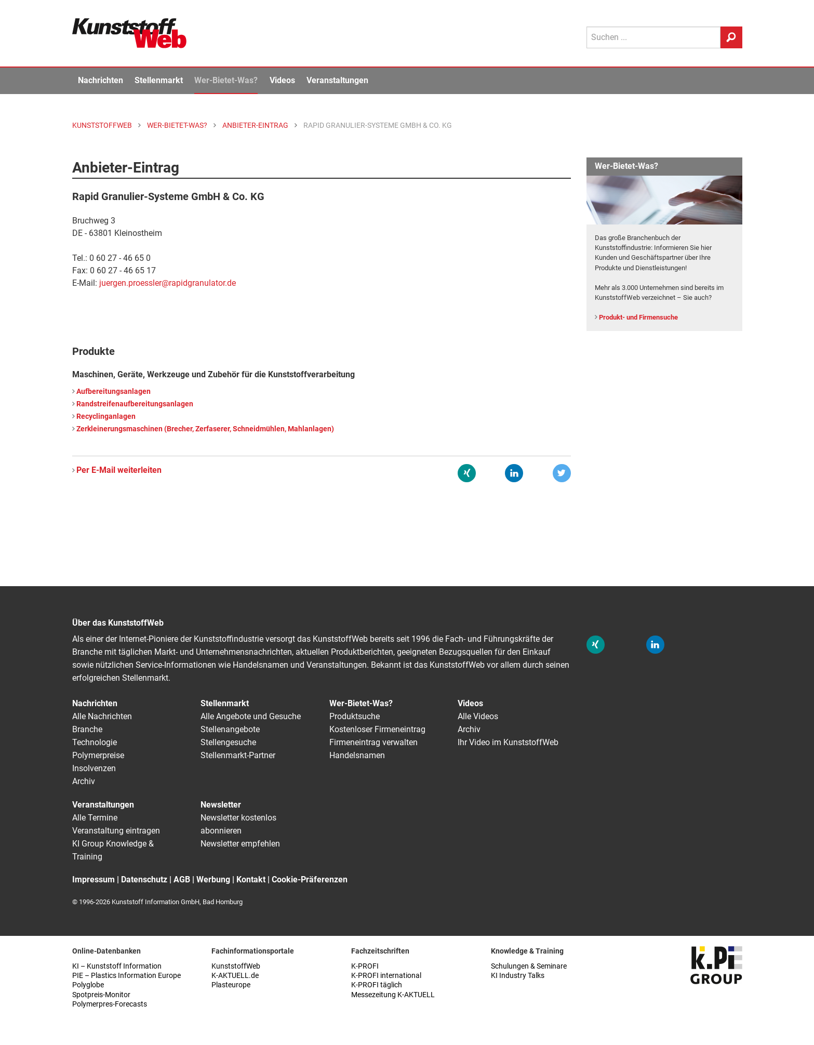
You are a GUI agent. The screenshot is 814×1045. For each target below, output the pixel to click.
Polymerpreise (98, 755)
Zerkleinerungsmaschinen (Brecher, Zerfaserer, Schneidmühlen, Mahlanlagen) (205, 429)
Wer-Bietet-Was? (226, 80)
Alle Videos (478, 716)
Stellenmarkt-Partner (238, 755)
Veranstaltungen (337, 80)
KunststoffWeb (235, 966)
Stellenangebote (230, 729)
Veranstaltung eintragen (116, 831)
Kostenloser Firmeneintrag (377, 729)
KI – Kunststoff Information (117, 966)
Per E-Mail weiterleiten (119, 470)
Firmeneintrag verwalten (373, 742)
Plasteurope (230, 985)
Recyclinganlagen (106, 416)
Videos (282, 80)
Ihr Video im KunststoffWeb (508, 742)
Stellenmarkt (159, 80)
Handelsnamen (357, 755)
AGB (182, 879)
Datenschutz (144, 879)
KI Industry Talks (517, 975)
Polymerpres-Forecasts (109, 1004)
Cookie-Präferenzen (310, 879)
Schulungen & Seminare (529, 966)
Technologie (94, 742)
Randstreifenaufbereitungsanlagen (134, 404)
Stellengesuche (228, 742)
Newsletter (221, 805)
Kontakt (250, 879)
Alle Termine (94, 818)
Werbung (213, 879)
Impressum (93, 879)
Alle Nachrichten (102, 716)
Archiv (83, 781)
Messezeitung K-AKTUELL (393, 994)
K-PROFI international (386, 975)
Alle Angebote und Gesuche (251, 716)
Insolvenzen (94, 768)
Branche (87, 729)
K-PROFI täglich (376, 985)
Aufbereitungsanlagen (113, 391)
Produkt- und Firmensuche (638, 317)
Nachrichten (100, 80)
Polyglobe (88, 985)
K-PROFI (365, 966)
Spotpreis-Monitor (101, 994)
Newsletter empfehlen (240, 844)
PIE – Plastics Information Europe (126, 975)
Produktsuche (354, 716)
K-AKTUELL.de (235, 975)
